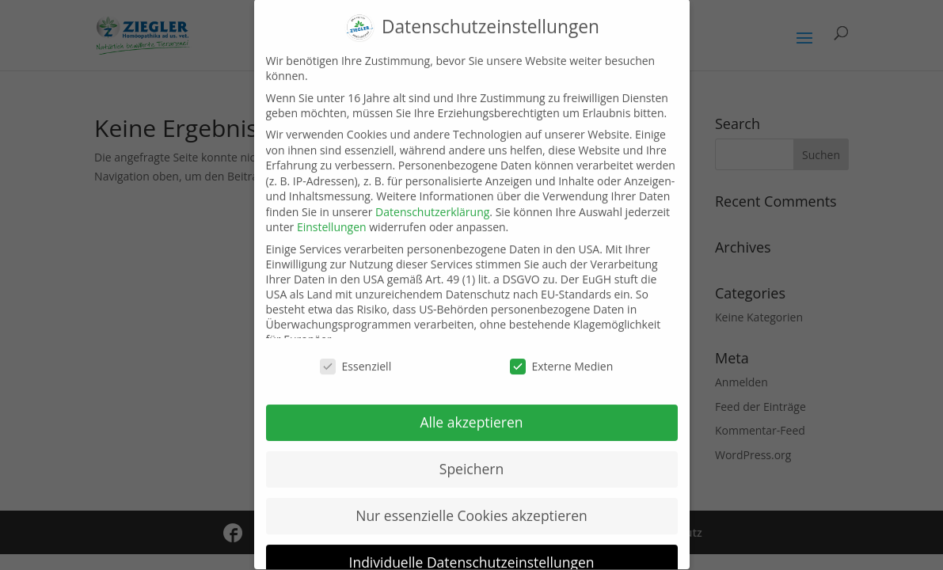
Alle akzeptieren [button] (471, 408)
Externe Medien (562, 353)
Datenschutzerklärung (432, 198)
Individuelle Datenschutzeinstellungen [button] (472, 548)
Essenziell (356, 353)
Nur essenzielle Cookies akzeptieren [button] (471, 501)
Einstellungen (332, 214)
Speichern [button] (471, 455)
